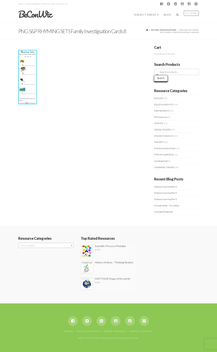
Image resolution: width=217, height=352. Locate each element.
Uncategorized (160, 161)
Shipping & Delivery (141, 331)
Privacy (68, 331)
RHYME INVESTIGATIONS (163, 30)
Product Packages (115, 331)
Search (161, 77)
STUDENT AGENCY (163, 136)
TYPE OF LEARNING (164, 154)
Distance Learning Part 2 (165, 193)
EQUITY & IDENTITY (164, 104)
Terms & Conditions (88, 331)
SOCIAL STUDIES (162, 129)
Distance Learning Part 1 (165, 199)
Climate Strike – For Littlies (166, 205)
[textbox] (46, 245)
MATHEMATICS (161, 110)
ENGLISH (158, 98)
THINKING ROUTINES (164, 148)
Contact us (61, 4)
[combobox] (46, 245)
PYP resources (160, 117)
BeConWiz (34, 14)
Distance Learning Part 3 (165, 186)
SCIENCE (158, 123)
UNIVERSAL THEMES (164, 167)
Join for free (48, 4)
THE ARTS (159, 142)
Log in (21, 4)
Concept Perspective (163, 211)
